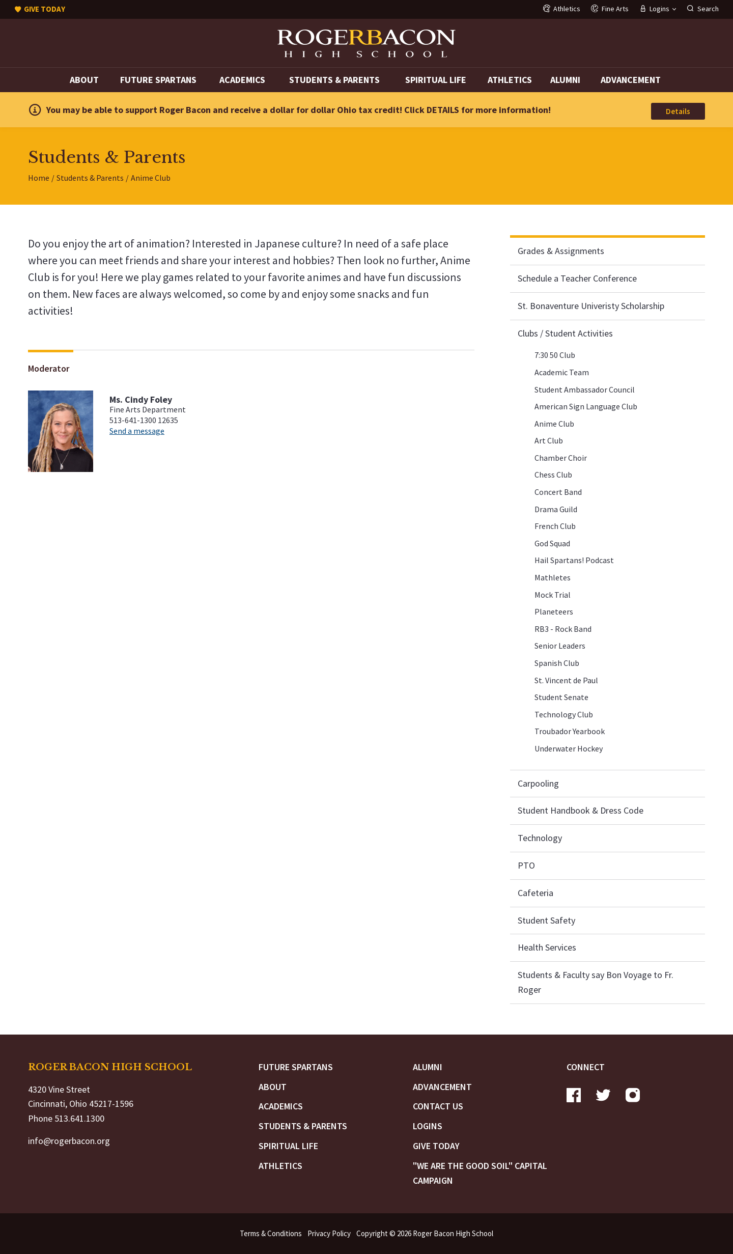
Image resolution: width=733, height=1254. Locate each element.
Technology (540, 838)
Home (38, 178)
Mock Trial (552, 595)
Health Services (547, 947)
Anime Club (554, 424)
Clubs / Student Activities (565, 333)
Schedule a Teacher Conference (577, 278)
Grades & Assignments (561, 251)
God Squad (552, 543)
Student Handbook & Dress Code (580, 810)
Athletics (510, 80)
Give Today (436, 1146)
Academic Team (561, 372)
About (84, 80)
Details (678, 111)
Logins (427, 1126)
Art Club (548, 440)
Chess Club (553, 474)
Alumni (565, 80)
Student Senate (561, 697)
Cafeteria (535, 893)
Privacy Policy (329, 1233)
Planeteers (553, 611)
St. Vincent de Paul (566, 680)
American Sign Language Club (585, 406)
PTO (526, 865)
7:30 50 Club (554, 355)
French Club (555, 526)
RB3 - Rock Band (562, 629)
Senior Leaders (559, 645)
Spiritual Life (435, 80)
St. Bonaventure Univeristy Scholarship (591, 306)
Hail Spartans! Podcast (574, 560)
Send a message (136, 431)
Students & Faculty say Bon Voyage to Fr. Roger (595, 982)
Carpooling (538, 783)
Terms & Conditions (271, 1233)
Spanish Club (556, 663)
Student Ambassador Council (584, 389)
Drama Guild (555, 509)
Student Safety (546, 920)
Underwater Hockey (568, 748)
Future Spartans (158, 80)
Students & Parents (334, 80)
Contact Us (438, 1106)
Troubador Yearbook (569, 731)
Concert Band (558, 492)
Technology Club (563, 714)
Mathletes (552, 577)
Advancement (631, 80)
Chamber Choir (560, 458)
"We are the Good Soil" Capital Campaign (480, 1173)
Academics (242, 80)
